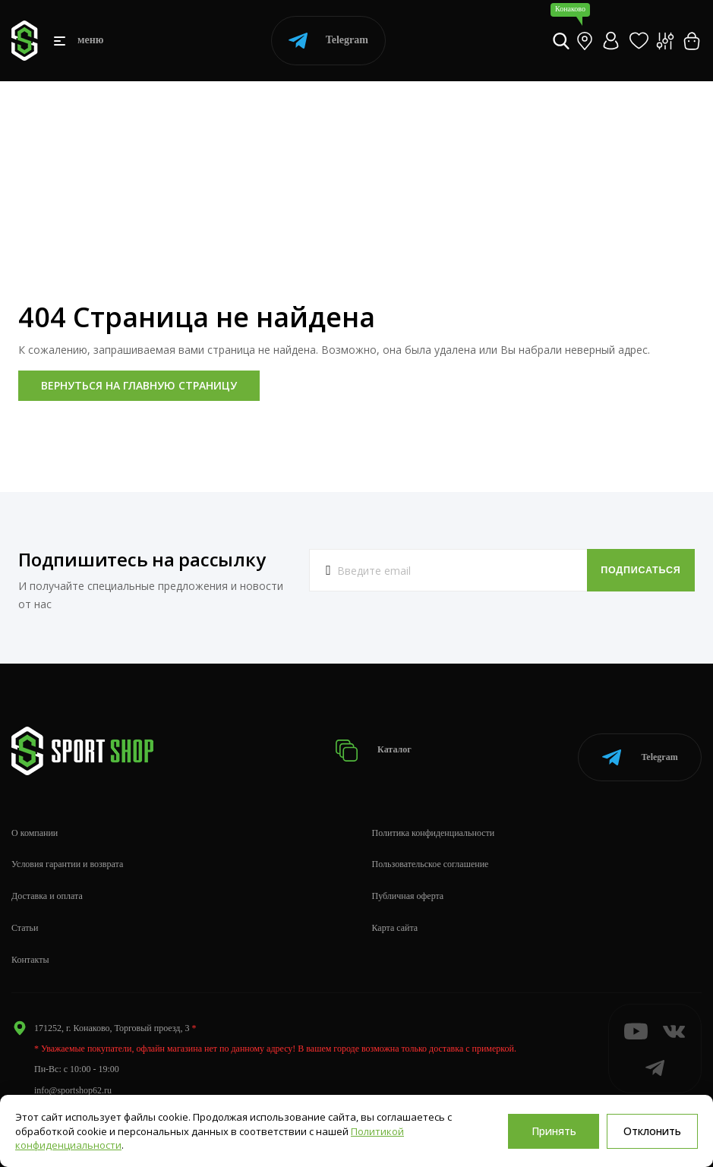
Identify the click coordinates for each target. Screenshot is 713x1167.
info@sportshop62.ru (73, 1079)
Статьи (24, 917)
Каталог (377, 745)
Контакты (30, 948)
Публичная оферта (408, 885)
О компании (34, 821)
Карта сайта (395, 917)
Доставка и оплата (47, 885)
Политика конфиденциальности (433, 821)
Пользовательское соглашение (430, 853)
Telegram (328, 40)
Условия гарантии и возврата (67, 853)
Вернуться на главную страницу (139, 385)
